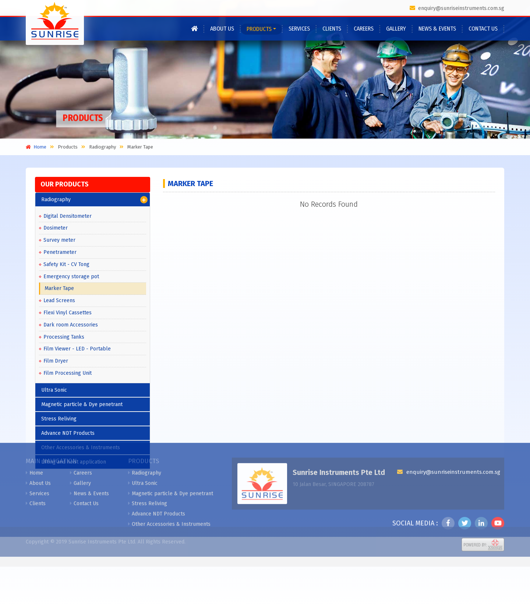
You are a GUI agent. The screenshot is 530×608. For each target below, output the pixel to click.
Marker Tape (59, 288)
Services (299, 28)
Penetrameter (60, 252)
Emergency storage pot (71, 276)
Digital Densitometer (67, 216)
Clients (331, 28)
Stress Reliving (147, 458)
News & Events (437, 28)
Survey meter (59, 240)
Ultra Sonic (54, 390)
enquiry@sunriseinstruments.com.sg (457, 8)
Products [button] (259, 28)
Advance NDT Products (156, 468)
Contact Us (483, 28)
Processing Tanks (63, 337)
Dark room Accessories (70, 325)
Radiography (94, 199)
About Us (222, 28)
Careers (364, 28)
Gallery (396, 28)
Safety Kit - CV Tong (66, 264)
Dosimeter (55, 228)
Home (34, 427)
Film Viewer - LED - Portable (77, 349)
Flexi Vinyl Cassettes (67, 313)
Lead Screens (59, 300)
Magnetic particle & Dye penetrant (170, 448)
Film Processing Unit (67, 373)
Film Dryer (55, 361)
